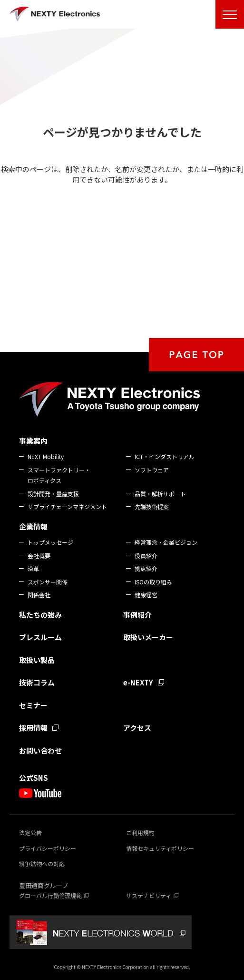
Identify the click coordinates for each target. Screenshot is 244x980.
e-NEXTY (138, 682)
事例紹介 (137, 615)
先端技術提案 (152, 506)
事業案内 (33, 441)
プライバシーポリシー (47, 848)
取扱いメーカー (148, 637)
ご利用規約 (140, 832)
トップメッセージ (50, 542)
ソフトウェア (152, 470)
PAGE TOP (196, 354)
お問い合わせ (40, 750)
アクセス (137, 728)
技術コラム (37, 682)
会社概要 (39, 555)
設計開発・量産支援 (53, 494)
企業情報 (33, 526)
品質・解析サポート (160, 494)
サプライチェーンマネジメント (67, 506)
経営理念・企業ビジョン (166, 542)
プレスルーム (40, 637)
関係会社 (39, 595)
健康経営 (146, 595)
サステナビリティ (148, 895)
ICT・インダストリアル (165, 456)
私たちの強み (40, 615)
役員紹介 (146, 555)
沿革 (33, 568)
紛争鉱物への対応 (42, 863)
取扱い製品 (37, 660)
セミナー (33, 705)
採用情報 (33, 728)
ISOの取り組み (153, 582)
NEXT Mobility (46, 456)
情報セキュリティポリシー (160, 848)
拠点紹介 (146, 568)
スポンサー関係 (48, 582)
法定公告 (30, 832)
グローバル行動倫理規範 (50, 895)
